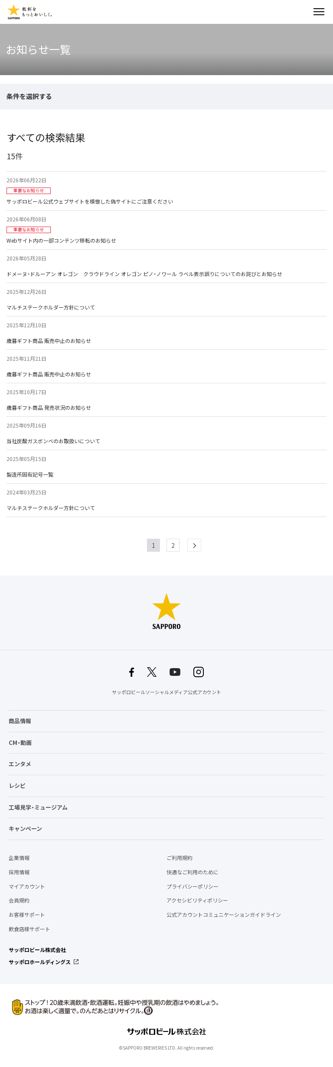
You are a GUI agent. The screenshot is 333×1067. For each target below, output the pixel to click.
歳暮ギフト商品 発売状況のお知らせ (49, 408)
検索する (303, 11)
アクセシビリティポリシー (197, 900)
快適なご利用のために (192, 872)
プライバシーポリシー (192, 886)
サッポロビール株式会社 (37, 950)
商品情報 (20, 721)
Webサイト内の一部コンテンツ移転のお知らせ (61, 240)
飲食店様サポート (29, 929)
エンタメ (20, 764)
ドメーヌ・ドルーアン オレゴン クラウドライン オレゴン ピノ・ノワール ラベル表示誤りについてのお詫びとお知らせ (144, 274)
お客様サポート (27, 915)
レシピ (17, 785)
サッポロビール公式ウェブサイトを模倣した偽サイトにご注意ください (90, 201)
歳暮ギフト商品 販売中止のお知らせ (49, 341)
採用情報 (19, 872)
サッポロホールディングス (40, 962)
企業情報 (19, 858)
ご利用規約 (179, 858)
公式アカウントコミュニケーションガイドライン (223, 915)
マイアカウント (27, 886)
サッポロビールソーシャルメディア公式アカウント (166, 692)
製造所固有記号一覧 (30, 474)
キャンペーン (25, 828)
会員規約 (19, 900)
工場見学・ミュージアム (38, 807)
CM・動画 (20, 742)
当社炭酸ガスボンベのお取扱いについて (53, 441)
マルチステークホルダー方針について (51, 307)
